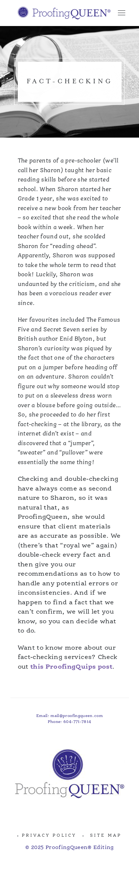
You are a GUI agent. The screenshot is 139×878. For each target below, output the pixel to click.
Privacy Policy (49, 836)
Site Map (106, 836)
